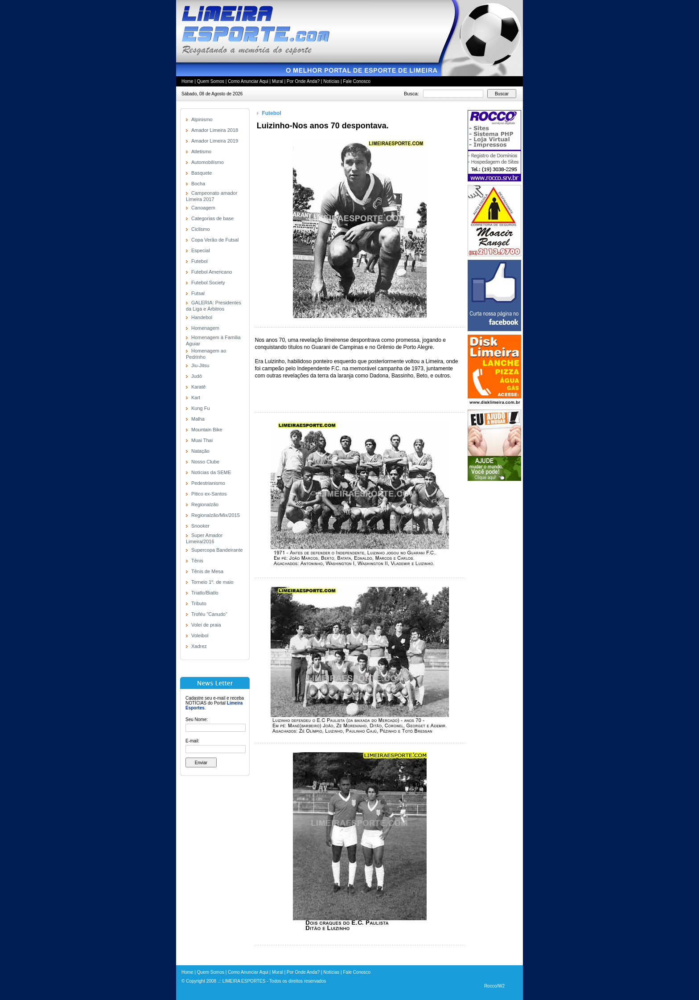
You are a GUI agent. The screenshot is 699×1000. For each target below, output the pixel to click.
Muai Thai (202, 440)
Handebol (201, 317)
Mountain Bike (206, 429)
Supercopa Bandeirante (217, 550)
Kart (195, 397)
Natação (200, 451)
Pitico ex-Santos (208, 493)
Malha (198, 419)
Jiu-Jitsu (200, 365)
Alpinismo (202, 119)
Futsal (198, 293)
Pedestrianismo (208, 483)
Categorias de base (212, 218)
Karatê (198, 386)
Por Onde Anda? (303, 81)
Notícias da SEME (211, 472)
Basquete (201, 173)
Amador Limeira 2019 (214, 140)
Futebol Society (208, 282)
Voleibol (200, 635)
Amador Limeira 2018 (214, 130)
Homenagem (205, 328)
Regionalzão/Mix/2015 (215, 515)
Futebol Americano (211, 272)
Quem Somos (210, 81)
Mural (277, 81)
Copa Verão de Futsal (214, 239)
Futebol (199, 261)
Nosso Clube (205, 461)
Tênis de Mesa (207, 571)
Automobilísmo (207, 162)
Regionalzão (204, 504)
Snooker (200, 526)
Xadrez (199, 646)
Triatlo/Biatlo (204, 592)
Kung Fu (200, 408)
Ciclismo (200, 229)
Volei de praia (206, 624)
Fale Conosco (356, 81)
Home (187, 81)
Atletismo (201, 151)
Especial (200, 250)
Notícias (331, 81)
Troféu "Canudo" (209, 614)
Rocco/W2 (494, 986)
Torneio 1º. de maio (212, 582)
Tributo (198, 603)
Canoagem (203, 207)
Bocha (198, 183)
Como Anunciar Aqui (248, 81)
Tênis (197, 560)
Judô (196, 376)
